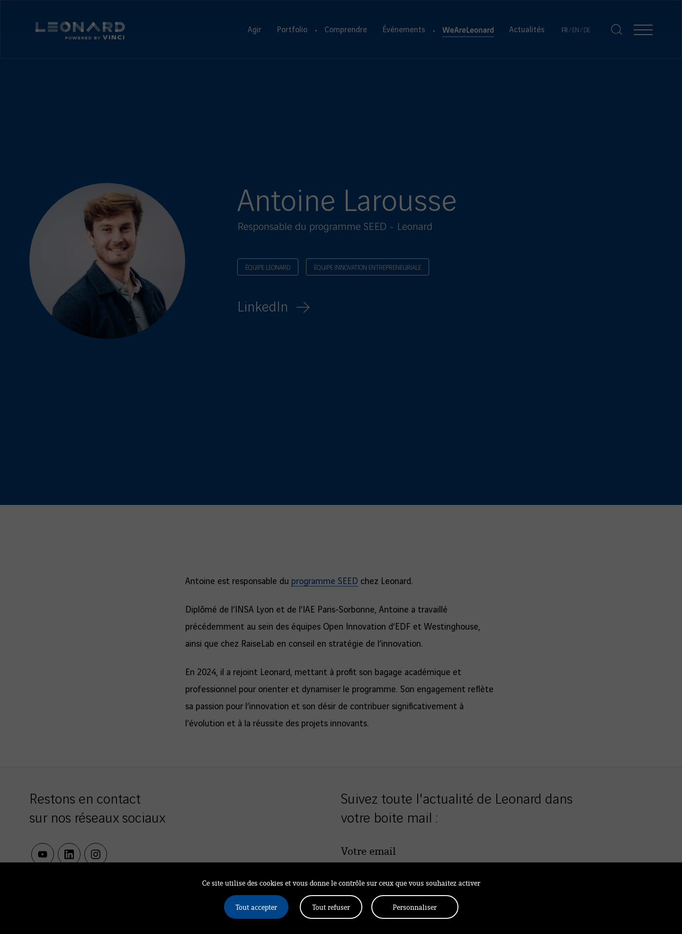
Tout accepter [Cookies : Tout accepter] (256, 907)
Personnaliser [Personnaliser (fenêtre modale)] (415, 907)
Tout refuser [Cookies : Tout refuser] (331, 907)
